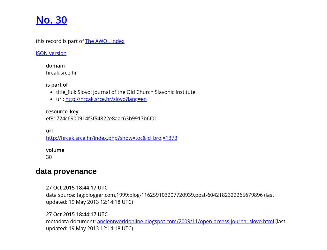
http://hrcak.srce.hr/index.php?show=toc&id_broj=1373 (111, 137)
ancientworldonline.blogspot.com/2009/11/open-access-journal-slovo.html (185, 221)
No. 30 (51, 19)
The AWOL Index (105, 41)
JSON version (51, 53)
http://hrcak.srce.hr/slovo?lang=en (106, 99)
